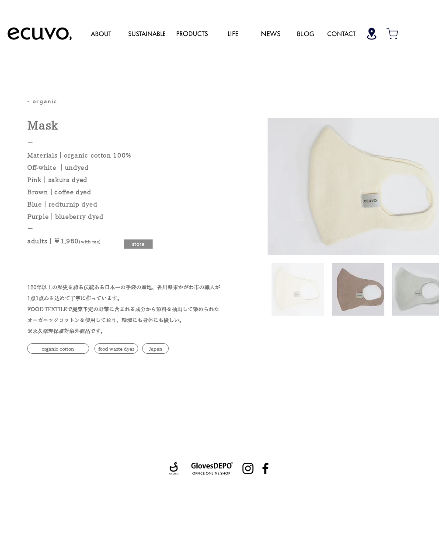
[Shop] (371, 33)
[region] (101, 33)
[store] (138, 244)
